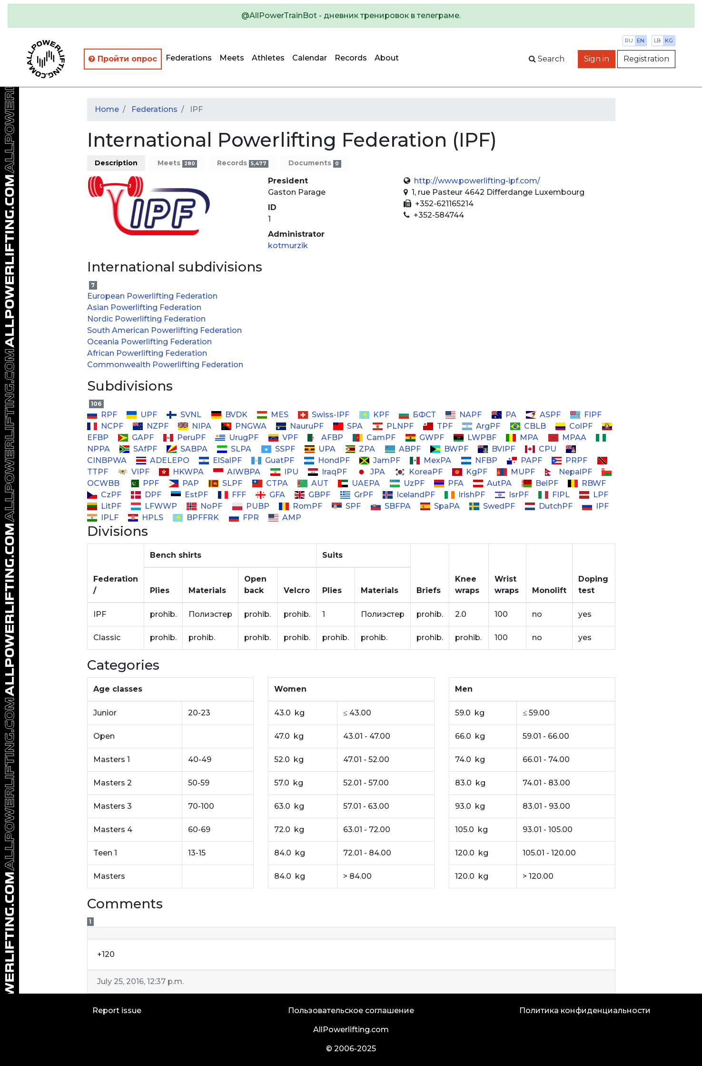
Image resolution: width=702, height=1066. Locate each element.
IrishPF (466, 494)
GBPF (313, 494)
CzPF (105, 494)
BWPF (450, 448)
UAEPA (360, 483)
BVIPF (497, 448)
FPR (244, 517)
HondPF (327, 460)
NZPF (151, 426)
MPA (523, 437)
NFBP (480, 460)
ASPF (544, 414)
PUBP (251, 506)
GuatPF (273, 460)
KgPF (470, 471)
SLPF (226, 483)
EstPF (190, 494)
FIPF (586, 414)
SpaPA (441, 506)
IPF (595, 506)
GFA (271, 494)
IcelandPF (410, 494)
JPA (371, 471)
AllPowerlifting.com (351, 1029)
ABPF (403, 448)
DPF (147, 494)
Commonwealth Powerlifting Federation (165, 364)
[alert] (351, 16)
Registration (646, 58)
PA (504, 414)
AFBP (326, 437)
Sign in (596, 58)
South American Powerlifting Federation (164, 330)
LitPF (105, 506)
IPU (285, 471)
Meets (231, 57)
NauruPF (301, 426)
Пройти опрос (123, 58)
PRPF (570, 460)
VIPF (134, 471)
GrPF (357, 494)
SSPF (279, 448)
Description (116, 163)
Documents (314, 163)
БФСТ (418, 414)
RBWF (587, 483)
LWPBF (476, 437)
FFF (232, 494)
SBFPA (391, 506)
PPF (145, 483)
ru (629, 40)
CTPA (270, 483)
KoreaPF (419, 471)
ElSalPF (221, 460)
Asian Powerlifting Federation (144, 307)
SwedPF (493, 506)
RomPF (301, 506)
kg (669, 40)
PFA (449, 483)
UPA (321, 448)
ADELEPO (163, 460)
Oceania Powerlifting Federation (149, 341)
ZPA (361, 448)
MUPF (517, 471)
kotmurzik (288, 245)
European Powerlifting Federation (152, 296)
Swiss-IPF (324, 414)
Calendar (309, 57)
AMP (284, 517)
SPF (347, 506)
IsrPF (512, 494)
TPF (439, 426)
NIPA (195, 426)
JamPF (380, 460)
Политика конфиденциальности (585, 1010)
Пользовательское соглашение (351, 1010)
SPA (349, 426)
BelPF (540, 483)
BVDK (230, 414)
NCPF (106, 426)
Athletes (268, 57)
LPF (593, 494)
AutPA (493, 483)
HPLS (146, 517)
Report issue (116, 1010)
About (387, 57)
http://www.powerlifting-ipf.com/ (477, 180)
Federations (189, 57)
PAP (184, 483)
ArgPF (482, 426)
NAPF (464, 414)
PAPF (525, 460)
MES (273, 414)
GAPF (137, 437)
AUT (313, 483)
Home (107, 109)
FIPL (555, 494)
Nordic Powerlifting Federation (146, 318)
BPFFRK (197, 517)
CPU (541, 448)
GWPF (425, 437)
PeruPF (185, 437)
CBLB (528, 426)
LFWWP (155, 506)
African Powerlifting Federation (147, 353)
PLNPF (393, 426)
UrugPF (237, 437)
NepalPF (568, 471)
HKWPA (182, 471)
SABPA (188, 448)
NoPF (205, 506)
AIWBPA (237, 471)
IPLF (103, 517)
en (640, 40)
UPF (143, 414)
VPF (283, 437)
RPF (103, 414)
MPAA (568, 437)
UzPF (407, 483)
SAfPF (139, 448)
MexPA (431, 460)
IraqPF (328, 471)
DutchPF (549, 506)
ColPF (574, 426)
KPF (375, 414)
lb (657, 40)
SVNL (185, 414)
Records (351, 57)
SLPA (235, 448)
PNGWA (244, 426)
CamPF (375, 437)
